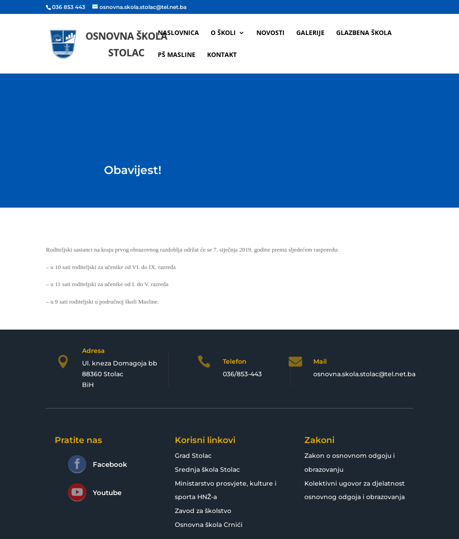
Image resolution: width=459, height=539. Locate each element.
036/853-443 (242, 374)
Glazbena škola (364, 33)
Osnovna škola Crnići (208, 525)
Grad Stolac (193, 456)
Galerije (310, 33)
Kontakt (222, 55)
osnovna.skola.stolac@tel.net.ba (364, 374)
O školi (223, 33)
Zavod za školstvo (203, 511)
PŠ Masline (176, 55)
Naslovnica (178, 33)
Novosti (270, 33)
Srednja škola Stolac (207, 469)
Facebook (110, 464)
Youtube (107, 492)
